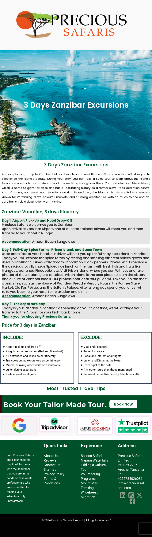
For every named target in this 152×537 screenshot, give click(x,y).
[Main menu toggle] (144, 25)
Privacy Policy (54, 474)
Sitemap (50, 469)
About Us (51, 456)
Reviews (50, 460)
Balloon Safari (91, 456)
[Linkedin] (123, 495)
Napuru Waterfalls (94, 460)
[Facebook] (132, 501)
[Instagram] (131, 495)
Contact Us (52, 465)
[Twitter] (139, 495)
